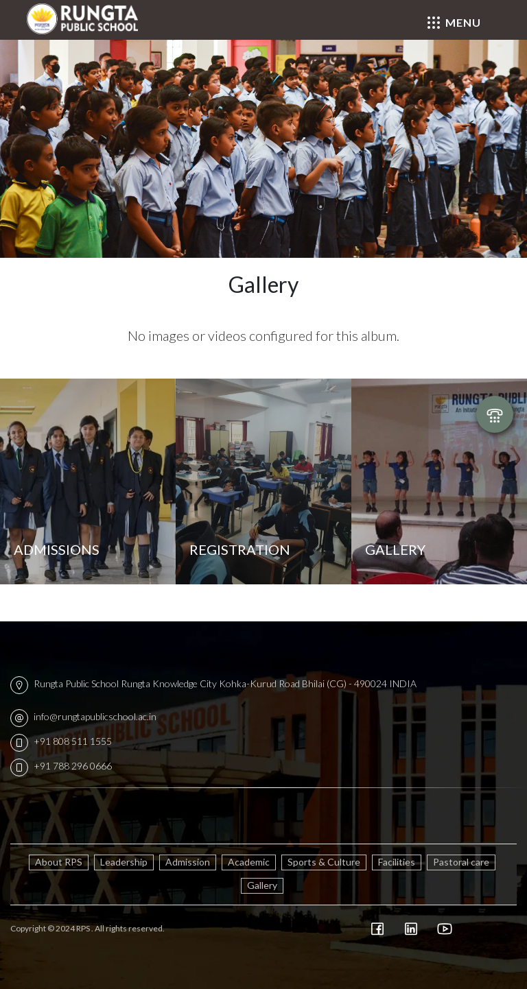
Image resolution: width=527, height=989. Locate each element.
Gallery (395, 549)
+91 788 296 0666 (61, 766)
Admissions (56, 549)
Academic (249, 862)
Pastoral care (461, 862)
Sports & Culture (324, 862)
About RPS (58, 862)
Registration (239, 549)
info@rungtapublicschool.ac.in (83, 716)
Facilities (396, 862)
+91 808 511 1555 (61, 741)
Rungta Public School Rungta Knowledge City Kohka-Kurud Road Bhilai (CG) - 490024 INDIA (213, 683)
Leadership (124, 862)
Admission (187, 862)
